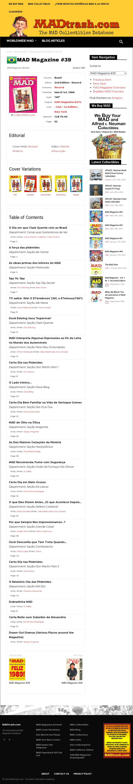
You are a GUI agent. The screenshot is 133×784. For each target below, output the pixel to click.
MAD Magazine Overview (109, 87)
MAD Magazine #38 (19, 671)
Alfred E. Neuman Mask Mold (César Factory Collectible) (115, 173)
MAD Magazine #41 (114, 238)
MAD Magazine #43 (114, 212)
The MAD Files (111, 265)
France (108, 179)
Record (59, 87)
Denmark (30, 195)
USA (15, 195)
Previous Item (102, 79)
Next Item (99, 83)
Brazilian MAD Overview (108, 91)
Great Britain (46, 195)
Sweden (76, 195)
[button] (121, 42)
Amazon (117, 97)
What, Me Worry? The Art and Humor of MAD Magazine (115, 295)
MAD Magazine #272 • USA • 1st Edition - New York (67, 106)
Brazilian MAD (20, 51)
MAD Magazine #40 (72, 671)
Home (9, 51)
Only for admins (17, 699)
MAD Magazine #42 (114, 225)
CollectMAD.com (24, 115)
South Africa (61, 195)
